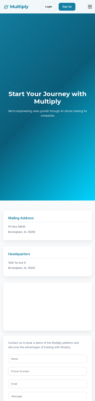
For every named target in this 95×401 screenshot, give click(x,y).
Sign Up (67, 6)
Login (48, 6)
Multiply (19, 6)
